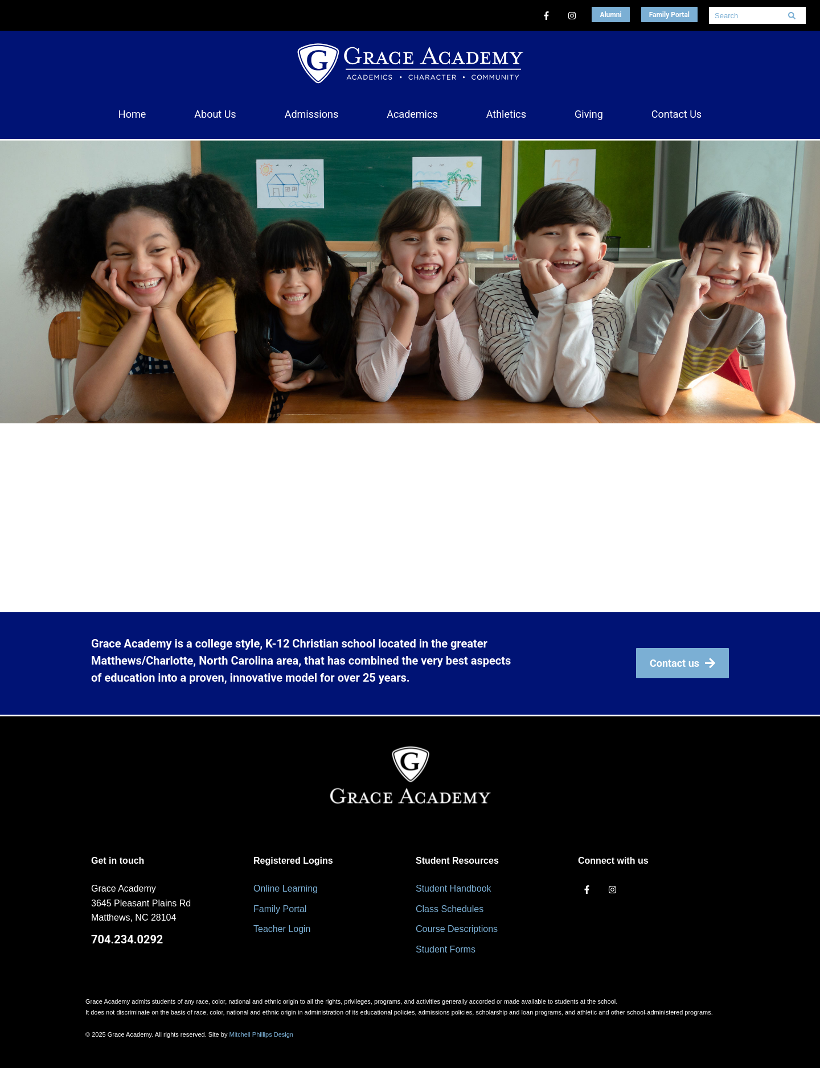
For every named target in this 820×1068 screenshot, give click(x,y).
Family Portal (669, 15)
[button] (215, 114)
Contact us (682, 663)
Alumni (610, 15)
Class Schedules (449, 909)
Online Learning (285, 888)
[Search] (791, 15)
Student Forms (445, 949)
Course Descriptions (457, 929)
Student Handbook (453, 888)
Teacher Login (282, 929)
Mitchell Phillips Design (261, 1034)
